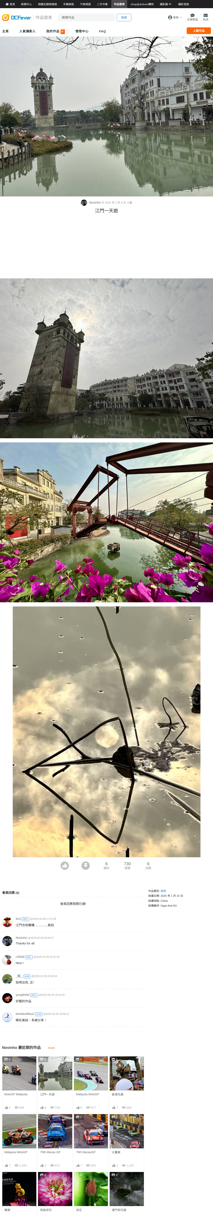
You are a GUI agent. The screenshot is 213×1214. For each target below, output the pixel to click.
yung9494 (22, 994)
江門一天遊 (47, 1094)
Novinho (91, 202)
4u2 (18, 918)
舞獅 (7, 1210)
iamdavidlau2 (25, 1013)
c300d (20, 956)
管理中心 (82, 31)
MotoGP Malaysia (15, 1094)
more (51, 1048)
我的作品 (55, 31)
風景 (163, 891)
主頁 (5, 31)
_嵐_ (19, 976)
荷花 (79, 1179)
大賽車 (116, 1152)
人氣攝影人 (27, 31)
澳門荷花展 (119, 1179)
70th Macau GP (50, 1152)
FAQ (102, 31)
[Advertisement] (106, 247)
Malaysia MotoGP (87, 1094)
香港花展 (117, 1094)
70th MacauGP (85, 1152)
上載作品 (199, 30)
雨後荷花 (46, 1210)
